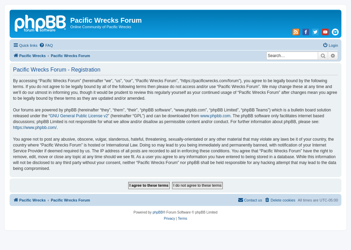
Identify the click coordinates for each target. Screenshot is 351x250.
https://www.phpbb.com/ (35, 127)
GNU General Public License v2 (79, 115)
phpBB (158, 212)
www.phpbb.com (215, 115)
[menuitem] (46, 45)
